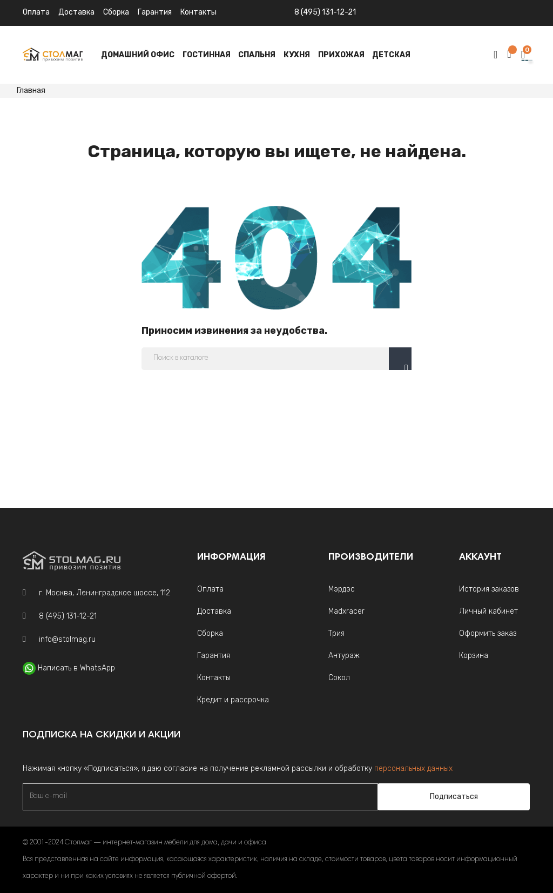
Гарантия (155, 12)
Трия (336, 633)
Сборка (116, 12)
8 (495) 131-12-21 (325, 12)
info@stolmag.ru (67, 639)
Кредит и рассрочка (233, 699)
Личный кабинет (488, 611)
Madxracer (346, 611)
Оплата (36, 12)
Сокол (339, 677)
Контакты (214, 677)
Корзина (473, 655)
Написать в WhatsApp (76, 668)
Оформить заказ (487, 633)
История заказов (489, 589)
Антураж (344, 655)
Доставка (76, 12)
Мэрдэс (341, 589)
